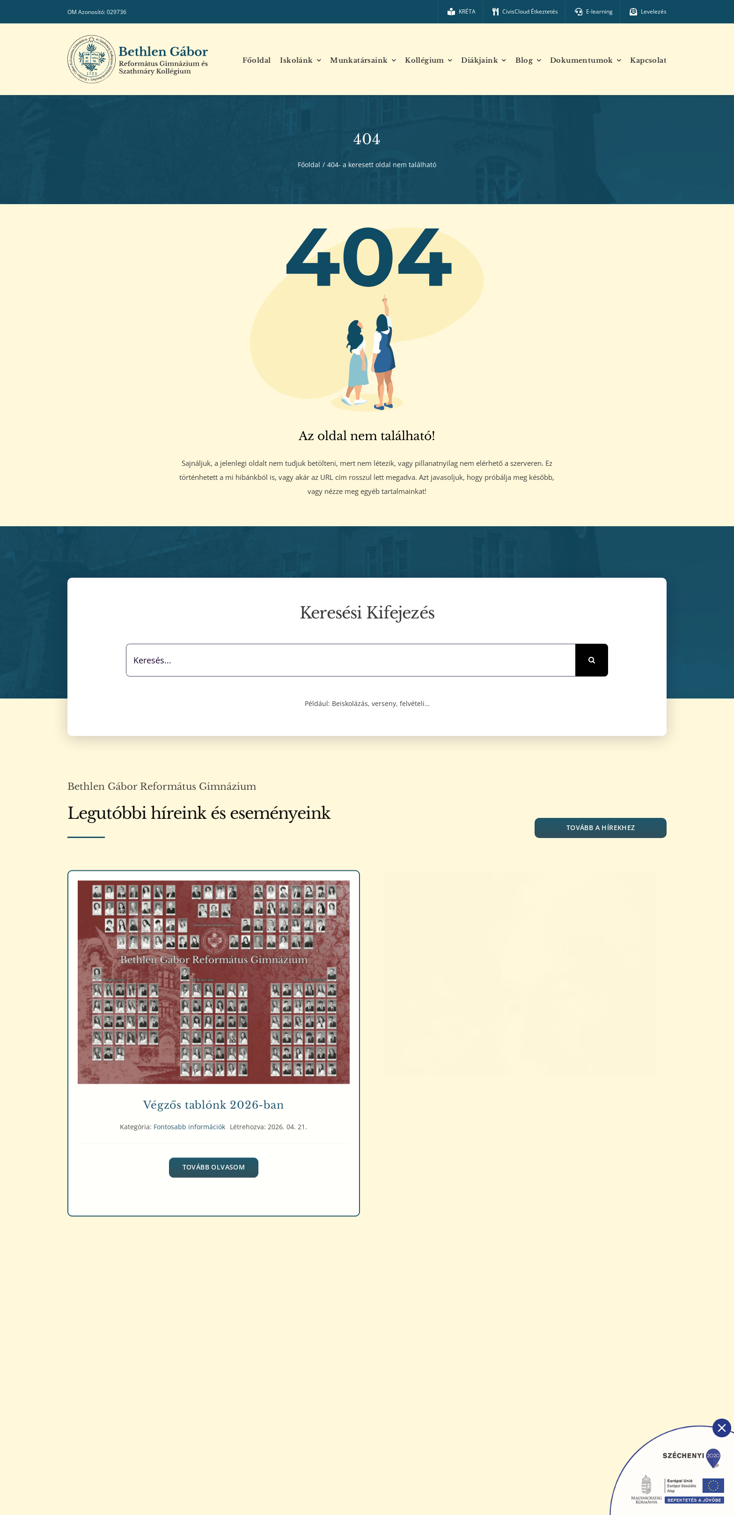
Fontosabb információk (189, 1122)
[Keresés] (591, 660)
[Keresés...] (350, 660)
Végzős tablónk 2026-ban (213, 1100)
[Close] (722, 1428)
